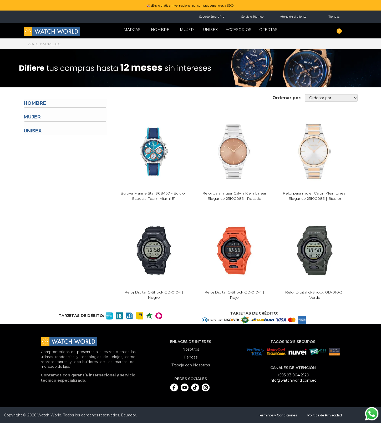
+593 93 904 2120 (293, 375)
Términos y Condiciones (277, 415)
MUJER (187, 29)
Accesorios (238, 29)
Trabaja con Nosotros (190, 365)
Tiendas (333, 16)
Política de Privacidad (324, 415)
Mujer (32, 117)
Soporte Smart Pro (211, 16)
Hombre (35, 103)
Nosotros (190, 349)
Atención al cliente (293, 16)
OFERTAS (268, 29)
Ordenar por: (286, 97)
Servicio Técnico (252, 16)
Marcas (132, 29)
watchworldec (44, 44)
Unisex (210, 29)
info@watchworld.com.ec (293, 380)
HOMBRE (160, 29)
